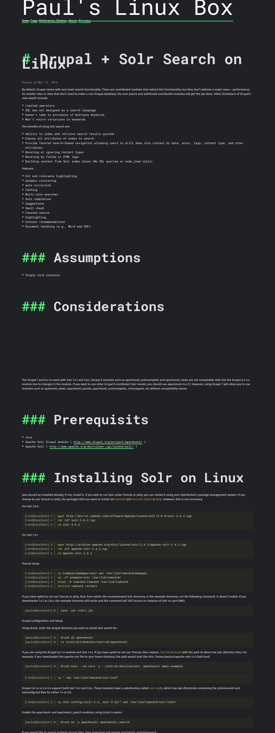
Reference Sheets (53, 20)
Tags (34, 20)
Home (25, 20)
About (72, 20)
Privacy (85, 20)
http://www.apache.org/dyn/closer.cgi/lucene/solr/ (91, 446)
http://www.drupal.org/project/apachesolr (108, 442)
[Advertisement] (137, 348)
